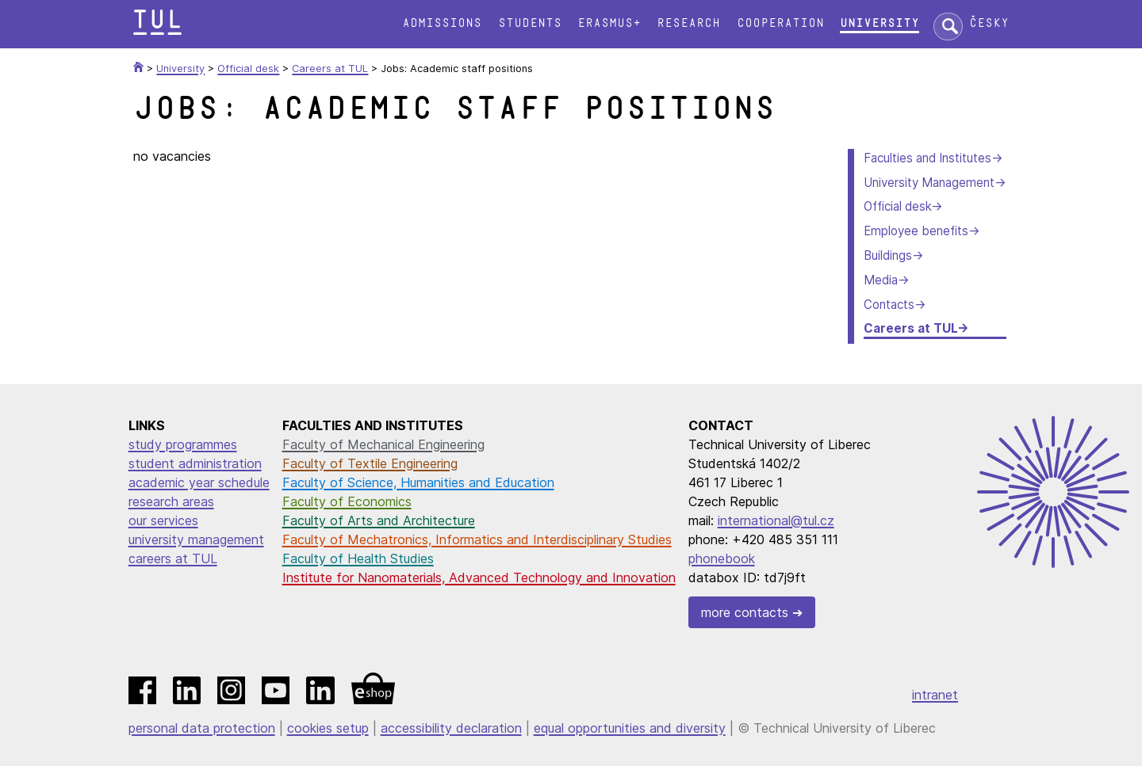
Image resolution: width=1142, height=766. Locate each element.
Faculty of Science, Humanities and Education (418, 482)
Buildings (888, 255)
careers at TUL (172, 558)
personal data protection (201, 728)
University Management (929, 182)
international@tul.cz (776, 520)
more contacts (744, 612)
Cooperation (780, 23)
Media (881, 280)
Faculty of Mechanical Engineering (383, 444)
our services (163, 520)
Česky (989, 23)
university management (196, 539)
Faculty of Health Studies (358, 558)
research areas (171, 501)
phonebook (721, 558)
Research (688, 23)
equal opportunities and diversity (630, 728)
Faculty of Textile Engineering (370, 463)
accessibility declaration (451, 728)
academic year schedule (199, 482)
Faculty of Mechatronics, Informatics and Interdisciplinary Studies (477, 539)
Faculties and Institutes (927, 158)
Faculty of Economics (347, 501)
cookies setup (328, 728)
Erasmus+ (609, 23)
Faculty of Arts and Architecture (378, 520)
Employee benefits (916, 230)
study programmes (182, 444)
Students (529, 23)
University (879, 23)
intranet (935, 695)
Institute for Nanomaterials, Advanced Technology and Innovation (479, 577)
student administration (195, 463)
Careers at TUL (910, 328)
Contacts (889, 304)
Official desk (897, 206)
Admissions (441, 23)
